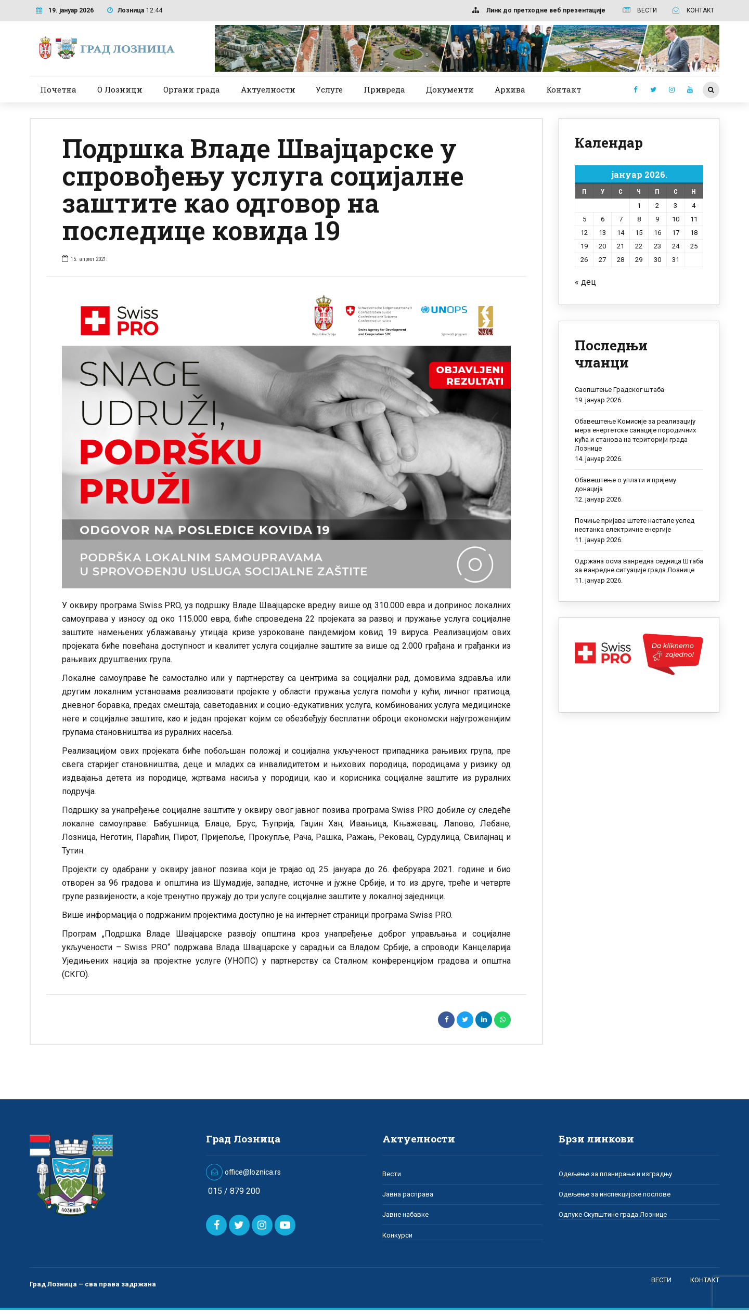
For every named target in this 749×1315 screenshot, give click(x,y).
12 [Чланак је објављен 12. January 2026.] (584, 232)
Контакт (563, 89)
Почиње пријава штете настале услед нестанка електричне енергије (634, 525)
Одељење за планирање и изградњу (615, 1174)
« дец (585, 282)
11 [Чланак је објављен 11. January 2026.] (694, 219)
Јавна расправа (407, 1194)
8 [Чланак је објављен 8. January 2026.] (639, 219)
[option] (286, 438)
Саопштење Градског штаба (619, 389)
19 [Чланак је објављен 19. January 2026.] (584, 246)
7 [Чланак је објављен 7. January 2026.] (621, 219)
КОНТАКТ (704, 1280)
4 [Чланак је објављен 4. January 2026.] (693, 205)
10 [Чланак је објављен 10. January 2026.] (675, 219)
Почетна (58, 89)
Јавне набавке (405, 1214)
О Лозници (120, 89)
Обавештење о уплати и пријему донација (625, 484)
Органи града (191, 89)
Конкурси (397, 1235)
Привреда (384, 89)
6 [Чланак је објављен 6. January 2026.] (602, 219)
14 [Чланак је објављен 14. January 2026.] (620, 232)
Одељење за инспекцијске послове (614, 1194)
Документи (450, 89)
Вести (391, 1174)
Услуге (329, 89)
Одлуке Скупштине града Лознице (613, 1214)
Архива (510, 89)
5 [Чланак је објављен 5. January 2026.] (584, 219)
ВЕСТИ (661, 1280)
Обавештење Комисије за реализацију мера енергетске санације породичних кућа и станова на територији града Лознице (635, 435)
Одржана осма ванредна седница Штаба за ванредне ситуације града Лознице (639, 565)
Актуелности (268, 89)
